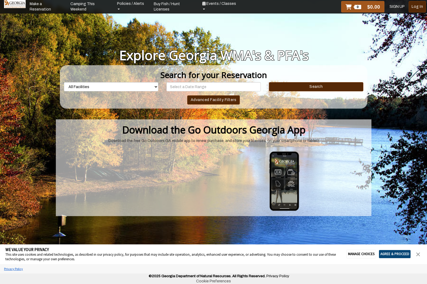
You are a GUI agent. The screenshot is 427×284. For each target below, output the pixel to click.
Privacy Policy (13, 269)
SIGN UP (397, 7)
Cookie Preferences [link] (213, 281)
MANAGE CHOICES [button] (361, 254)
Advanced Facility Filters (214, 100)
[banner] (15, 4)
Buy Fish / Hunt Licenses (167, 6)
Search (316, 87)
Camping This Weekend (82, 6)
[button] (362, 6)
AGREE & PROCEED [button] (394, 254)
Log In (417, 7)
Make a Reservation (40, 6)
